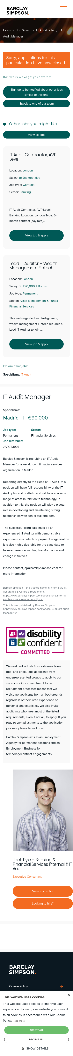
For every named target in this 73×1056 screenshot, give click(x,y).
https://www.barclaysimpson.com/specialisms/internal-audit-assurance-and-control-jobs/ (35, 597)
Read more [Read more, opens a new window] (19, 1020)
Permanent (10, 435)
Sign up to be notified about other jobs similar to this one (37, 92)
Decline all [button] (36, 1039)
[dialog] (36, 1023)
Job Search (23, 30)
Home (7, 30)
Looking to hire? (43, 903)
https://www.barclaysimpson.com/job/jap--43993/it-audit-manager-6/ (36, 611)
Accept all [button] (37, 1030)
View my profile (42, 891)
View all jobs (36, 134)
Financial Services (43, 435)
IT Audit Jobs (45, 30)
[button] (36, 1048)
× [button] (68, 995)
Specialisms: (11, 410)
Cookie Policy (18, 986)
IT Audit (26, 374)
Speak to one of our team (36, 103)
